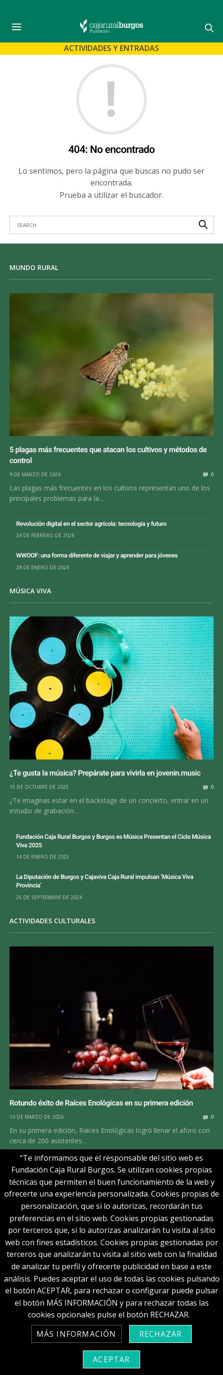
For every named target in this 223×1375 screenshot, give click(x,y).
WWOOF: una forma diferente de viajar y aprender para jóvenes (97, 555)
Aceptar (111, 1359)
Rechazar (160, 1334)
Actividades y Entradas (111, 48)
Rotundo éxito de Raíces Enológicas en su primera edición (101, 1102)
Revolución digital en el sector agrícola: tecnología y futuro (91, 524)
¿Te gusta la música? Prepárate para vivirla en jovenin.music (105, 772)
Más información (76, 1334)
